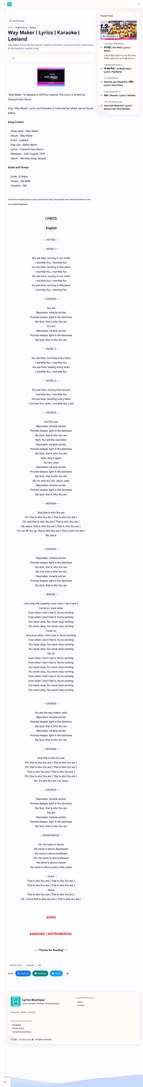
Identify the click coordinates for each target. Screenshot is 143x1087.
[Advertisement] (54, 32)
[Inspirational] (118, 44)
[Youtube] (37, 1052)
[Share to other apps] (73, 1014)
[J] (122, 65)
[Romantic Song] (115, 102)
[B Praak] (109, 44)
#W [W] (45, 1005)
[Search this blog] (58, 4)
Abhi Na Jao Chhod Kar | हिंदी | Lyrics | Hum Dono (119, 84)
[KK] (107, 102)
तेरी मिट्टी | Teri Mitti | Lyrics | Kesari (117, 50)
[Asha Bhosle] (113, 79)
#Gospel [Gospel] (36, 1005)
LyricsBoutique (32, 1079)
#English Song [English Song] (22, 1005)
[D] (119, 92)
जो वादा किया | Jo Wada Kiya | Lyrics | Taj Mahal (117, 71)
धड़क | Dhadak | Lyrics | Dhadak (119, 96)
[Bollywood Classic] (114, 65)
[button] (138, 4)
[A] (107, 79)
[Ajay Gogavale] (112, 92)
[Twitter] (29, 1052)
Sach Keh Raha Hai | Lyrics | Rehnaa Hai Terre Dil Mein (118, 108)
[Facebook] (21, 1052)
